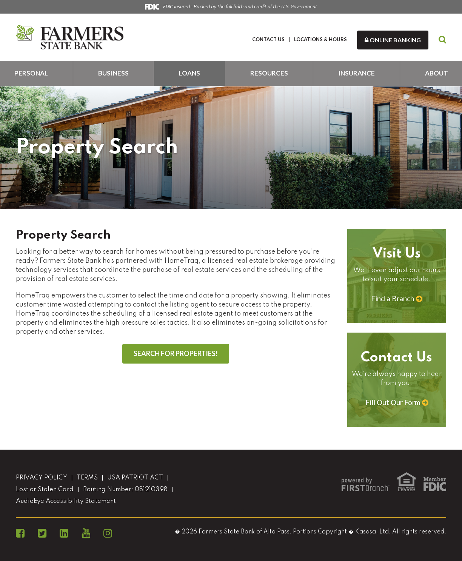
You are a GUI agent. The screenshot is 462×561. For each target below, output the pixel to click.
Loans (189, 73)
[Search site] (442, 40)
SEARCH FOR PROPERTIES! (176, 353)
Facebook (20, 533)
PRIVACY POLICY (41, 478)
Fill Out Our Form (392, 402)
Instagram (107, 533)
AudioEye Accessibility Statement (66, 501)
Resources (269, 73)
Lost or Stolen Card (45, 489)
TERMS (87, 478)
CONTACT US (268, 39)
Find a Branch (392, 298)
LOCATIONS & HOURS (320, 39)
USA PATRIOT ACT (135, 478)
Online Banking (393, 39)
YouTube (86, 533)
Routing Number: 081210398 (125, 489)
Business (113, 73)
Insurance (356, 73)
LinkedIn (64, 533)
